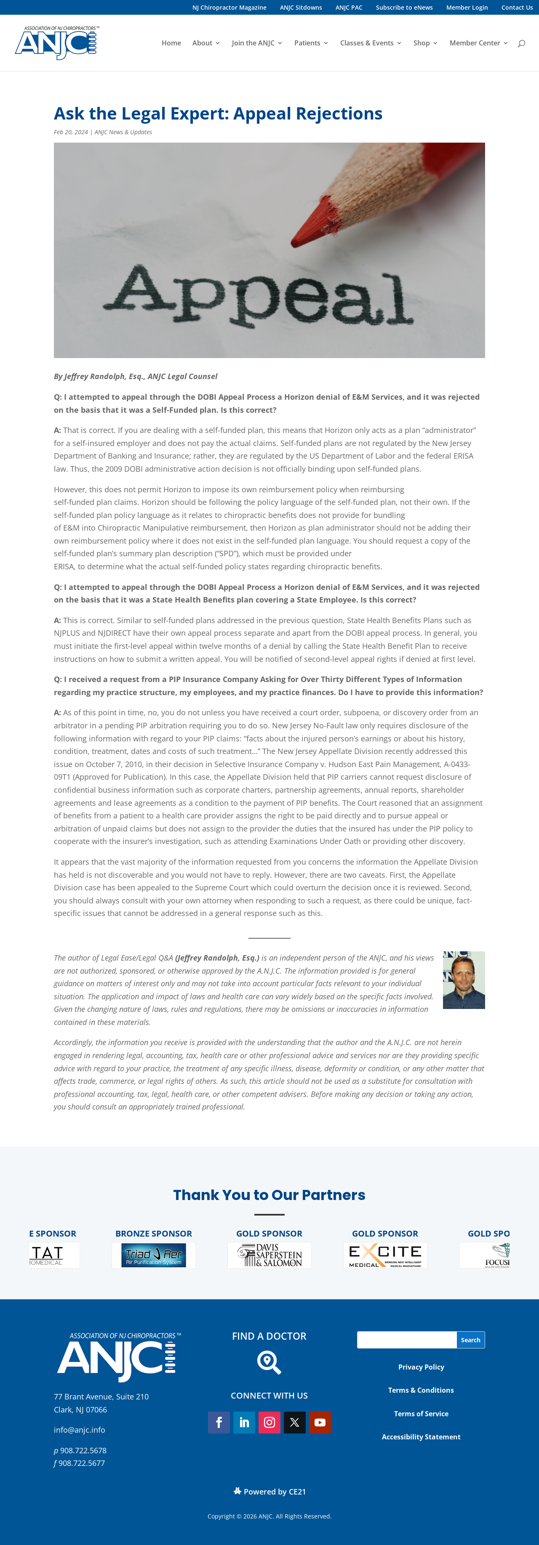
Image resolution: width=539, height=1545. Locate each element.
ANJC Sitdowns (301, 7)
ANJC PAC (349, 7)
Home (171, 44)
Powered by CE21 (275, 1492)
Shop (422, 44)
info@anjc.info (79, 1430)
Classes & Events (367, 44)
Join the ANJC (253, 44)
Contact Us (517, 7)
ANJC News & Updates (123, 132)
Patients (307, 44)
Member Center (475, 44)
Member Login (467, 7)
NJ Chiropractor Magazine (229, 7)
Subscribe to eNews (404, 7)
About (202, 44)
